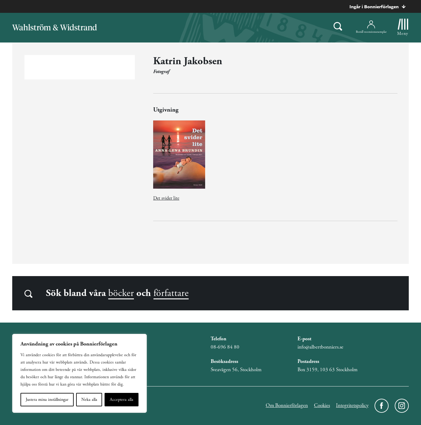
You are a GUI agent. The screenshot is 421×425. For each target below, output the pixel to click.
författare (171, 293)
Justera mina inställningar (47, 399)
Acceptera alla (121, 399)
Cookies (322, 405)
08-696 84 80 (225, 347)
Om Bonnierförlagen (287, 405)
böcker (121, 293)
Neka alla (89, 399)
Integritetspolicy (352, 405)
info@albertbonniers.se (320, 347)
